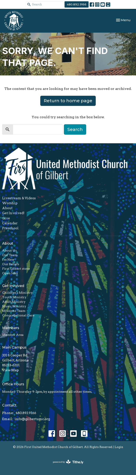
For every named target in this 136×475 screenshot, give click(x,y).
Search (75, 129)
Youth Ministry (14, 297)
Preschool (10, 228)
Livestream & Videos (19, 198)
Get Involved (13, 286)
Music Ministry (14, 306)
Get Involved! (13, 213)
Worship (10, 203)
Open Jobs (10, 273)
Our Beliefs (10, 264)
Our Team (9, 255)
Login (119, 447)
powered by (68, 462)
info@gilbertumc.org (32, 419)
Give (6, 218)
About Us (9, 250)
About (7, 208)
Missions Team (13, 310)
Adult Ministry (14, 301)
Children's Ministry (17, 292)
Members (10, 328)
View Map (10, 370)
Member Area (13, 334)
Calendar (10, 223)
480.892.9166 (76, 4)
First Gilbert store (16, 268)
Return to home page (68, 100)
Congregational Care (18, 315)
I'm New (8, 259)
